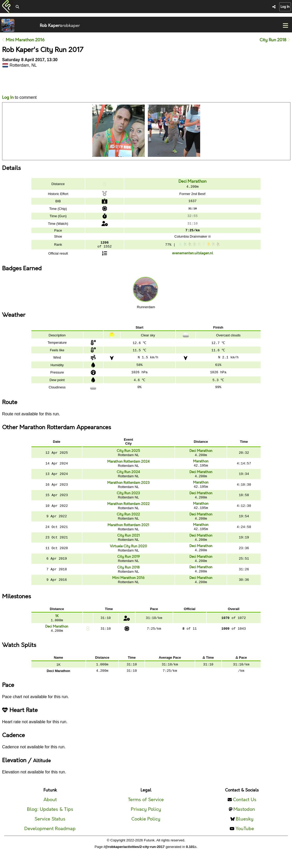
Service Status (50, 831)
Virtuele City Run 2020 (128, 554)
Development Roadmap (50, 840)
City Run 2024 (128, 476)
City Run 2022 (128, 520)
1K (57, 625)
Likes (10, 84)
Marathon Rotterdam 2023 (128, 487)
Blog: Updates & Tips (50, 821)
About (50, 811)
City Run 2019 (128, 564)
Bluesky (245, 831)
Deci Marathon (192, 181)
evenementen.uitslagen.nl (192, 256)
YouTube (244, 840)
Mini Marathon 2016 (23, 40)
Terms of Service (146, 811)
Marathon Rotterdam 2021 (128, 531)
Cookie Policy (145, 831)
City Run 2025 (128, 453)
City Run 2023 (128, 498)
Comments (21, 83)
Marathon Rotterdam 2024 (128, 465)
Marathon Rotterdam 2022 (128, 509)
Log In (285, 7)
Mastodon (244, 821)
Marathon (201, 464)
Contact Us (244, 811)
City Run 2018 (275, 40)
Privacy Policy (146, 821)
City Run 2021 (128, 542)
